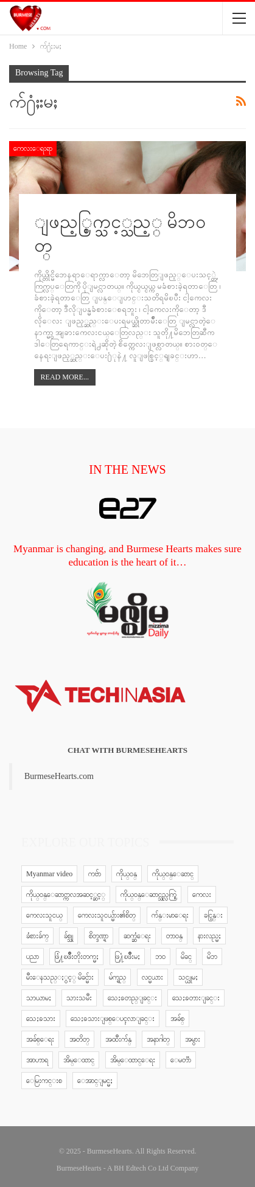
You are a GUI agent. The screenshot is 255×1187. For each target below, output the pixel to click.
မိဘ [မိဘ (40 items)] (212, 956)
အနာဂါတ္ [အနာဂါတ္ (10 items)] (158, 1039)
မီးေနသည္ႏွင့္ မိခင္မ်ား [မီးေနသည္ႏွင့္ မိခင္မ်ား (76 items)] (60, 977)
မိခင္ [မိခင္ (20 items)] (186, 956)
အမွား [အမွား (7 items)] (192, 1039)
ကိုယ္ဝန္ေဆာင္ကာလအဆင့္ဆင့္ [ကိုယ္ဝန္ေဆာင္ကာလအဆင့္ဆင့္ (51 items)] (65, 894)
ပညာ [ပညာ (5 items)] (32, 956)
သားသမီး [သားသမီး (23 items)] (79, 998)
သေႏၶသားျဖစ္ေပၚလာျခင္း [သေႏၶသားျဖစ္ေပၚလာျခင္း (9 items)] (113, 1018)
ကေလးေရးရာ (32, 148)
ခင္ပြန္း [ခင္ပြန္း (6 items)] (213, 915)
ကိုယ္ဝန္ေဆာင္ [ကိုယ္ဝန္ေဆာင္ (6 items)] (173, 874)
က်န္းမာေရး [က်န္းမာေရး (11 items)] (170, 915)
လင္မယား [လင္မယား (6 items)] (152, 977)
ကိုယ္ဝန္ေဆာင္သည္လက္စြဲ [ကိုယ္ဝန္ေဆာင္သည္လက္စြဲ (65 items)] (148, 894)
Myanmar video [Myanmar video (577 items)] (49, 874)
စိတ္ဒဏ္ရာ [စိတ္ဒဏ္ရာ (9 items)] (98, 936)
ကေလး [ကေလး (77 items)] (201, 894)
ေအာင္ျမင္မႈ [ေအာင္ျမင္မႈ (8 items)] (95, 1080)
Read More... (65, 377)
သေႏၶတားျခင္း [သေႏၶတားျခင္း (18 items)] (196, 998)
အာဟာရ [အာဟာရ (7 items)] (37, 1060)
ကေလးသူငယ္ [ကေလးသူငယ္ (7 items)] (44, 915)
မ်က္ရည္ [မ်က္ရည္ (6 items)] (117, 977)
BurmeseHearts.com (59, 776)
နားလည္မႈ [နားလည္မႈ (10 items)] (209, 936)
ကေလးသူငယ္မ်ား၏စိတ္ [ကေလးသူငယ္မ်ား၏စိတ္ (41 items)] (107, 915)
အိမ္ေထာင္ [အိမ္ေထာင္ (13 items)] (78, 1060)
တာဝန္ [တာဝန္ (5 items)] (174, 936)
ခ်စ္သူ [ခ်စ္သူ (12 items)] (68, 936)
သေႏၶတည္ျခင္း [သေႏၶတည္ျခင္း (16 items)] (132, 998)
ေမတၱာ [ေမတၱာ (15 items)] (180, 1060)
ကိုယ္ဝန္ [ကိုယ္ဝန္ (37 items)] (126, 874)
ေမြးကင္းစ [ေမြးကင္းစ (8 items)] (44, 1080)
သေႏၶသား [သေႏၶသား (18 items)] (40, 1018)
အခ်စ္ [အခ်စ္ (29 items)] (177, 1018)
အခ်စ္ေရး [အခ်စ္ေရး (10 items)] (40, 1039)
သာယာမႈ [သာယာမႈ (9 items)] (38, 998)
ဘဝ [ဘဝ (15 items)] (160, 956)
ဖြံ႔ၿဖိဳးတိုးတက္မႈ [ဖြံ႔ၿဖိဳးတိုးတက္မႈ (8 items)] (76, 956)
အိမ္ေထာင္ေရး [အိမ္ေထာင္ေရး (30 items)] (132, 1060)
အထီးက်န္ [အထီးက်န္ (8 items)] (118, 1039)
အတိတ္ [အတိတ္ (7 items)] (79, 1039)
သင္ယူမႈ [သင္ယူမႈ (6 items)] (188, 977)
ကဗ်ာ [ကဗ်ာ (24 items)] (94, 874)
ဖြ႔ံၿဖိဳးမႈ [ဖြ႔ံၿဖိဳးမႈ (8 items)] (127, 956)
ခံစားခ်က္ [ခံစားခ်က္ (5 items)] (37, 936)
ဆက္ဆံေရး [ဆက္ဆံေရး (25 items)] (137, 936)
